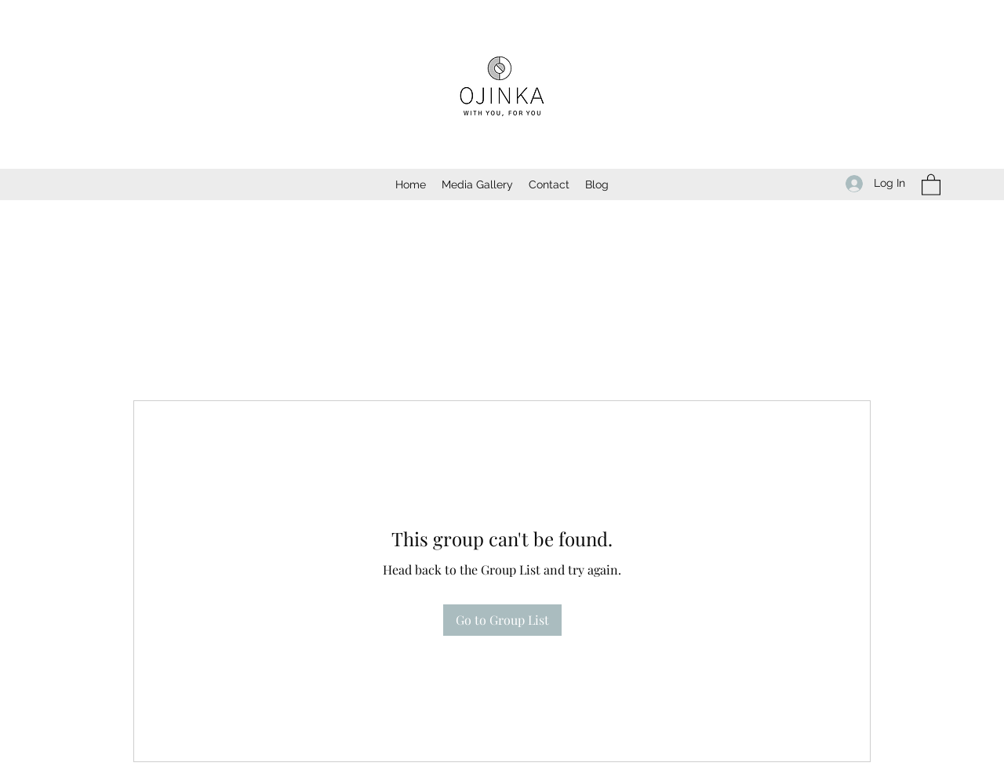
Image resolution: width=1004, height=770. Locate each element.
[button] (931, 184)
